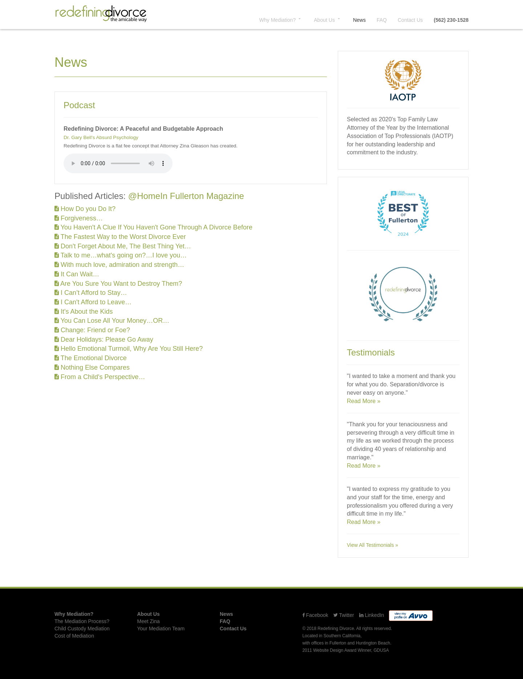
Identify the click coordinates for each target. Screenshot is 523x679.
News (359, 20)
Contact (410, 20)
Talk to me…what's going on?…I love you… (120, 255)
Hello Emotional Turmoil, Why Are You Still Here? (128, 348)
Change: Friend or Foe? (92, 330)
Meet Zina (148, 621)
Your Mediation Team (161, 628)
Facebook (315, 615)
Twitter (343, 615)
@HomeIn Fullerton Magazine (186, 196)
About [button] (328, 19)
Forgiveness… (78, 218)
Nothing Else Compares (92, 367)
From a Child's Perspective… (99, 377)
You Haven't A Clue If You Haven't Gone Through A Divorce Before (153, 227)
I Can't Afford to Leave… (92, 302)
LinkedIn (371, 615)
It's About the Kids (83, 311)
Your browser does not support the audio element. (118, 163)
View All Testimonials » (372, 545)
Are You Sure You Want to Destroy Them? (118, 283)
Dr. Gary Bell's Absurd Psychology (101, 137)
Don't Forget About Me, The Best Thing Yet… (122, 246)
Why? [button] (281, 19)
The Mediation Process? (81, 621)
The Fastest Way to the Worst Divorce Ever (120, 236)
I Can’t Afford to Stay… (90, 292)
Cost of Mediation (74, 636)
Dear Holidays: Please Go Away (103, 339)
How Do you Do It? (84, 208)
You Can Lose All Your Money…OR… (111, 320)
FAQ (382, 20)
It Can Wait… (76, 274)
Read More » (364, 401)
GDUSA (381, 650)
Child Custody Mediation (82, 628)
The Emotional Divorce (90, 358)
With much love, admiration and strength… (119, 264)
